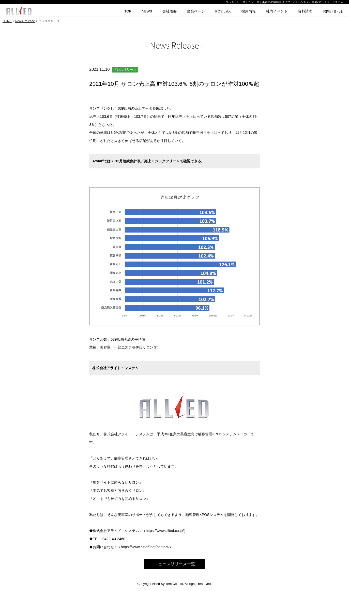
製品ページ (196, 11)
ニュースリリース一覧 (174, 564)
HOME (7, 21)
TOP (127, 11)
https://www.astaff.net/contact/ (145, 547)
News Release (25, 21)
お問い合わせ (333, 11)
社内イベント (276, 11)
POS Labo (223, 11)
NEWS (147, 11)
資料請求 (305, 11)
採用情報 (248, 11)
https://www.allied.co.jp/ (165, 531)
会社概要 (169, 11)
